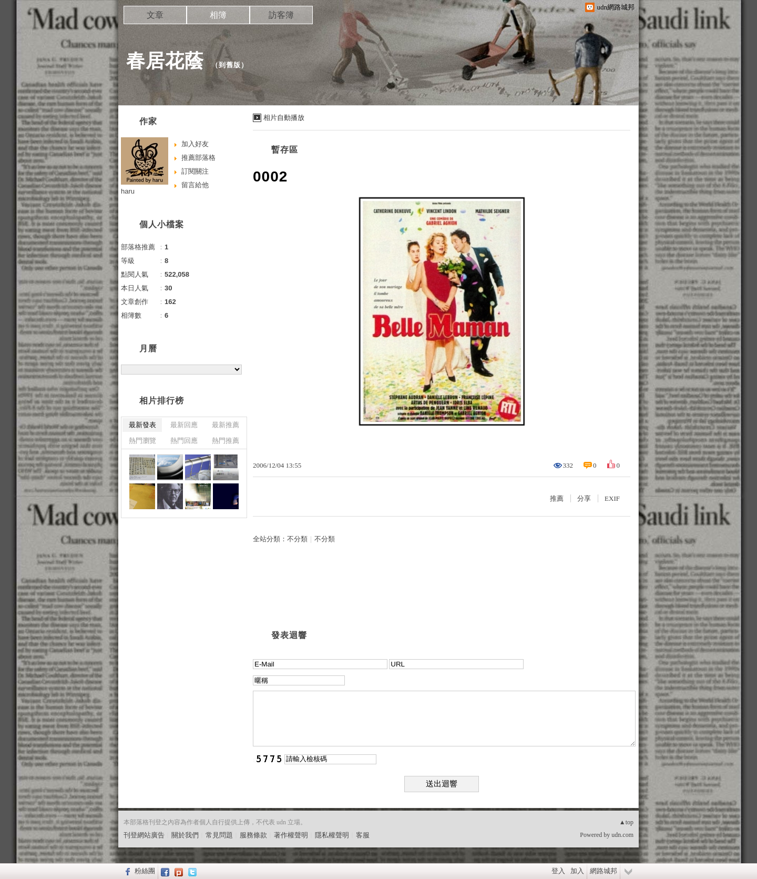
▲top (626, 822)
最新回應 (184, 425)
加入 (577, 871)
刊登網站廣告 (144, 835)
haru (128, 191)
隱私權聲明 (332, 835)
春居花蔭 (165, 61)
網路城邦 (603, 871)
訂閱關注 (195, 171)
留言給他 (195, 185)
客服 (363, 835)
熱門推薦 (225, 440)
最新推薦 (225, 425)
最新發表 (142, 425)
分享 (584, 498)
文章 (155, 15)
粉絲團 (145, 871)
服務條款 (253, 835)
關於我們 (185, 835)
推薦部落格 (198, 157)
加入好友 (195, 144)
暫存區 (284, 149)
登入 (558, 871)
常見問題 (219, 835)
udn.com (622, 834)
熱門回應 (184, 440)
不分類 (297, 539)
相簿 (218, 15)
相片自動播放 (283, 118)
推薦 (557, 498)
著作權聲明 (291, 835)
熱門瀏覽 (142, 440)
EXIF (612, 498)
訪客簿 (281, 15)
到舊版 (230, 65)
